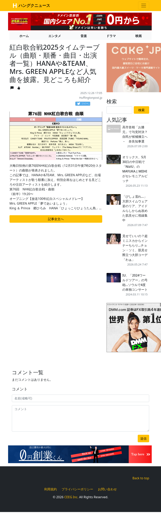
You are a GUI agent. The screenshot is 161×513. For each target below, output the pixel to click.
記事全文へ (56, 219)
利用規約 (50, 489)
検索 (141, 110)
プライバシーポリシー (77, 489)
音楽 (83, 36)
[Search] (119, 110)
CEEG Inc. (71, 497)
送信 (143, 438)
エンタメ (54, 36)
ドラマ (111, 36)
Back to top (140, 478)
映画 (138, 36)
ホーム (24, 36)
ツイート (83, 104)
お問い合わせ (107, 489)
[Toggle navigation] (143, 5)
